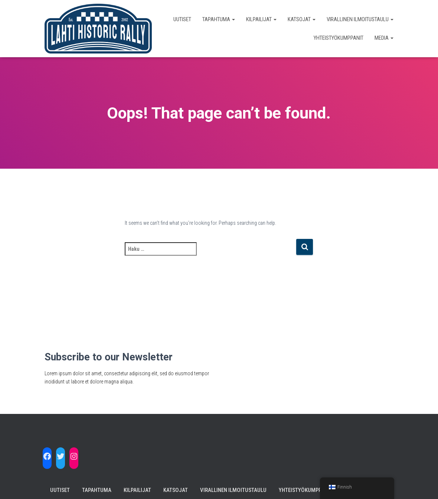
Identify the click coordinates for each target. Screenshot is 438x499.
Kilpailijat (261, 19)
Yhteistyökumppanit (338, 38)
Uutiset (182, 19)
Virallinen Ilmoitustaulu (360, 19)
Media (384, 38)
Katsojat (302, 19)
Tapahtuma (218, 19)
